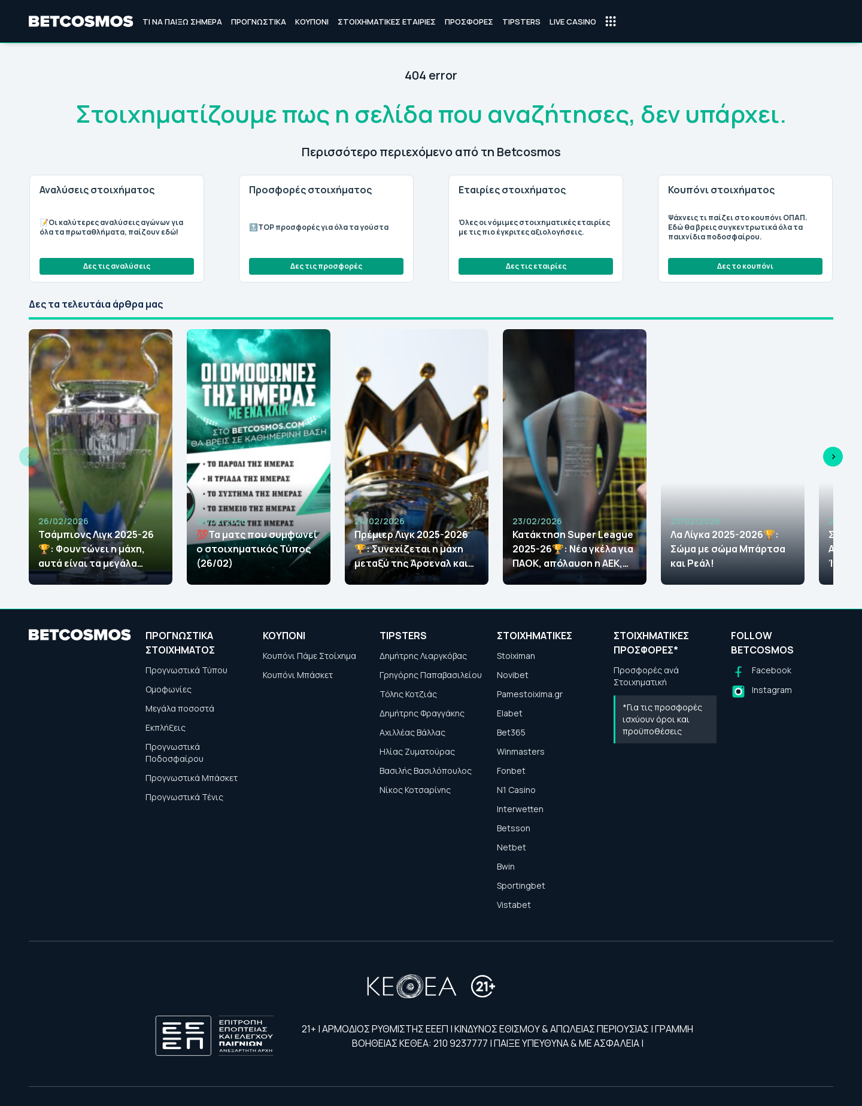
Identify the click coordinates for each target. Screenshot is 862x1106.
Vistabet (514, 904)
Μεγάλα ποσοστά (179, 708)
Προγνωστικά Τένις (184, 797)
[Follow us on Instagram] (761, 691)
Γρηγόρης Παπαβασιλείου (431, 674)
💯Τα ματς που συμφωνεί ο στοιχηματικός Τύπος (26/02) (256, 549)
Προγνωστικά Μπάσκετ (191, 777)
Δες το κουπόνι (745, 266)
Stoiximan (516, 655)
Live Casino (573, 21)
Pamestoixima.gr (530, 694)
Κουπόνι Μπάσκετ (298, 674)
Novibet (513, 674)
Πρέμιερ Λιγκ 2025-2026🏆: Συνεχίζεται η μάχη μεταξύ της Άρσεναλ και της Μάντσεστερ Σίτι (411, 549)
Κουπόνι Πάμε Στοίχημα (309, 655)
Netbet (511, 847)
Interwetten (520, 809)
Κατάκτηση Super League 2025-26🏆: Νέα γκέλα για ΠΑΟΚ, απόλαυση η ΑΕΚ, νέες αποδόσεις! (572, 549)
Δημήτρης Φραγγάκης (422, 713)
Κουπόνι (312, 21)
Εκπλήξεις (165, 727)
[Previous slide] (29, 457)
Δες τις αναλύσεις (116, 266)
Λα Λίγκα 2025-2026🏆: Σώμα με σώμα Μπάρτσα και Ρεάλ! (727, 549)
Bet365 (511, 732)
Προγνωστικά (258, 21)
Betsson (513, 828)
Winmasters (521, 751)
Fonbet (511, 770)
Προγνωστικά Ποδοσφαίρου (174, 752)
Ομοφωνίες (168, 689)
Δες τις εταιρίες (536, 266)
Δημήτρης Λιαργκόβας (423, 655)
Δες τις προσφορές (326, 266)
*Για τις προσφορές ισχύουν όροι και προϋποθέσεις (662, 719)
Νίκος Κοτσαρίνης (415, 789)
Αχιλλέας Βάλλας (412, 732)
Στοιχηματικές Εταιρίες (387, 21)
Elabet (510, 713)
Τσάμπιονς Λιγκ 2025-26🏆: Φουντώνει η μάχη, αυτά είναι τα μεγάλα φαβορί (96, 549)
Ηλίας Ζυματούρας (417, 751)
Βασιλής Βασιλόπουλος (426, 770)
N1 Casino (516, 789)
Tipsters (521, 21)
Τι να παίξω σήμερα (182, 21)
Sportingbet (521, 885)
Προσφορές (469, 21)
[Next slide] (833, 457)
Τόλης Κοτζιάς (408, 694)
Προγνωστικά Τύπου (186, 670)
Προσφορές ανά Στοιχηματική (646, 676)
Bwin (506, 866)
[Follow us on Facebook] (761, 671)
